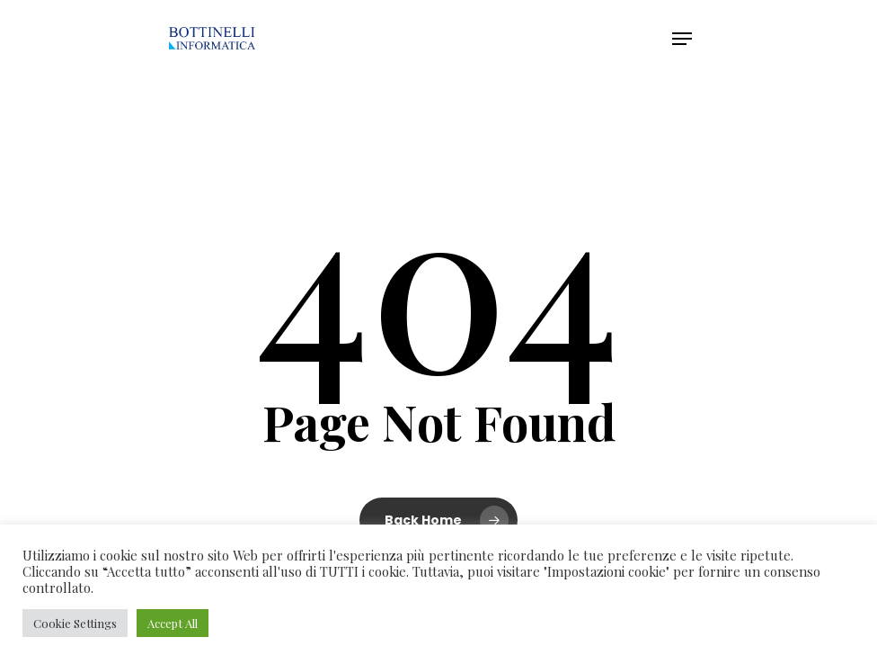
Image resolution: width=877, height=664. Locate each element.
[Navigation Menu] (682, 39)
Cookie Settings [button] (75, 623)
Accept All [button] (172, 623)
